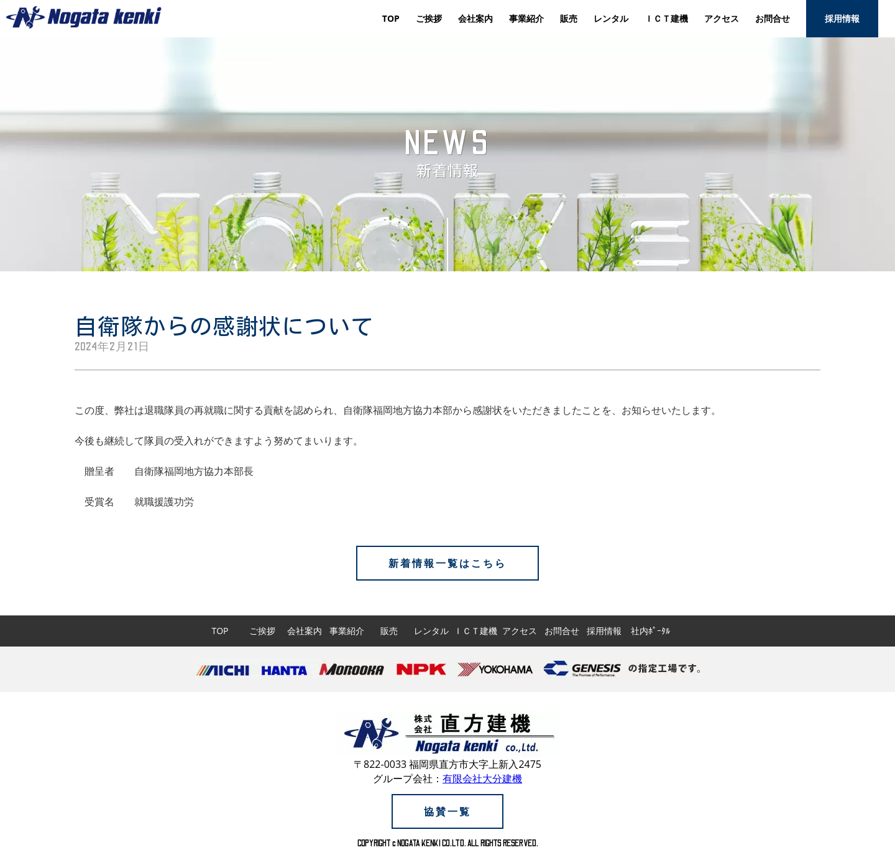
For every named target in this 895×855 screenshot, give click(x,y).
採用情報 (842, 18)
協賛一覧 (447, 811)
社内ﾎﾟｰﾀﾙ (650, 631)
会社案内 (475, 18)
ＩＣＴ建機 (666, 18)
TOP (391, 18)
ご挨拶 (429, 18)
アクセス (721, 18)
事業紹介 (526, 18)
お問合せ (772, 18)
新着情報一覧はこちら (447, 563)
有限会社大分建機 (482, 778)
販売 (568, 18)
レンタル (611, 18)
